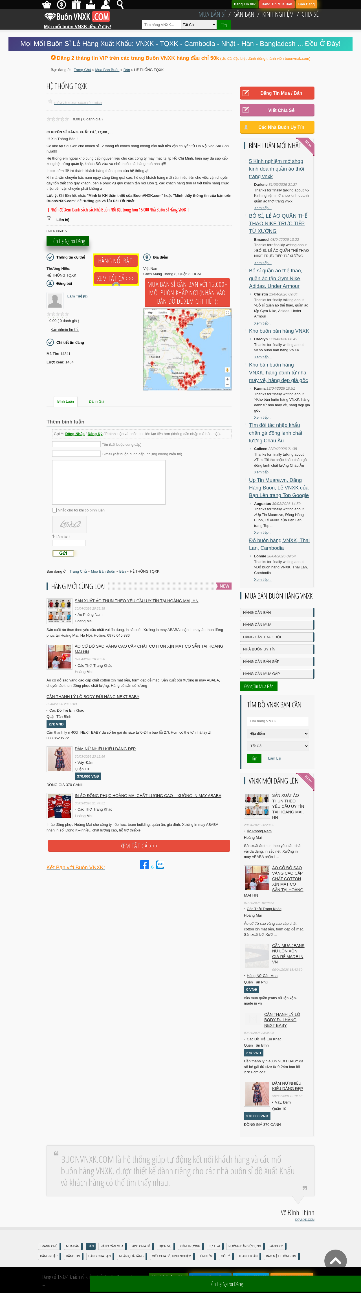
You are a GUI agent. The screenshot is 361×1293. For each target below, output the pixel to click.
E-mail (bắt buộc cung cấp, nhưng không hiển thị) (142, 454)
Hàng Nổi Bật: (116, 261)
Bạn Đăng (306, 4)
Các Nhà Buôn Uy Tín (281, 127)
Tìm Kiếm (206, 1256)
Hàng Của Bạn (99, 1256)
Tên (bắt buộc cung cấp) (122, 444)
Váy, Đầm (85, 762)
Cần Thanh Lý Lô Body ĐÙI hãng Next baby (93, 696)
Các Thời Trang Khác (95, 665)
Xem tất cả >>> (116, 278)
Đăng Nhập (75, 434)
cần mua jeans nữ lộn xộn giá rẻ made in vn (288, 954)
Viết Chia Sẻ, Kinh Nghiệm (171, 1256)
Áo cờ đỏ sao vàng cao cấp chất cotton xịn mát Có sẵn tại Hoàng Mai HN (149, 649)
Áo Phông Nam (90, 614)
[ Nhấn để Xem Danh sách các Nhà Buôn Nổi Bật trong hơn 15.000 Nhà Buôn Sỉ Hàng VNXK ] (118, 210)
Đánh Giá (96, 401)
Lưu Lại (214, 1246)
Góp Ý (225, 1256)
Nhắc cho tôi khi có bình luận (81, 510)
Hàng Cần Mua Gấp (261, 674)
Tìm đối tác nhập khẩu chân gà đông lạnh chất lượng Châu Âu (275, 432)
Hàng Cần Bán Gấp (261, 661)
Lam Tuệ (77, 296)
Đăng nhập (49, 1256)
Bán (91, 1246)
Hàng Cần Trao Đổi (262, 637)
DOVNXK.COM (304, 1219)
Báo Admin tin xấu (65, 329)
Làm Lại (274, 758)
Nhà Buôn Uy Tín (259, 649)
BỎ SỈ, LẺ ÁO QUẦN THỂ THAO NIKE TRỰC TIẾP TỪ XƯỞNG (278, 223)
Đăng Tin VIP (245, 4)
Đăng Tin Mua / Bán (281, 93)
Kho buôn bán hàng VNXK (279, 331)
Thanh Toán (248, 1256)
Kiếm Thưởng (190, 1246)
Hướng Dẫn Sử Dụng (244, 1246)
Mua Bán (72, 1246)
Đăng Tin (73, 1256)
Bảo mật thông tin (281, 1256)
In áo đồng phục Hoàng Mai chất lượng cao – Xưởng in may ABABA (148, 795)
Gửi (63, 553)
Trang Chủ (49, 1246)
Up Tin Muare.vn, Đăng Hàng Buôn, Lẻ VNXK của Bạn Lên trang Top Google (279, 487)
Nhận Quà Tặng (131, 1256)
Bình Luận (65, 401)
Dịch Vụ (165, 1246)
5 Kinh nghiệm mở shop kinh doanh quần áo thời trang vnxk (276, 169)
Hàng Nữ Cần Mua (262, 976)
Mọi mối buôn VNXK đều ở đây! (77, 24)
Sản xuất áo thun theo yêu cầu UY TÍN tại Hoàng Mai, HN (137, 601)
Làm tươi (63, 537)
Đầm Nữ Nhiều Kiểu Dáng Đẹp (105, 749)
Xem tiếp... (263, 208)
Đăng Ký (95, 434)
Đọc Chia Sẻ (141, 1246)
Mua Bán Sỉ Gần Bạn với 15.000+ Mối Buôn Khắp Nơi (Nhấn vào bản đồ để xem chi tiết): (187, 292)
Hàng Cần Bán (257, 612)
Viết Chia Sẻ (281, 110)
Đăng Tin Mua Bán (277, 4)
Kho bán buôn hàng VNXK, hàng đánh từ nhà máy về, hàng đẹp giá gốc (278, 372)
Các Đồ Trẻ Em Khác (66, 710)
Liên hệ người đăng (68, 243)
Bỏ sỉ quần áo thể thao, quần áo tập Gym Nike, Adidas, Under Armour (275, 278)
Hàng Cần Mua (257, 625)
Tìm (224, 24)
